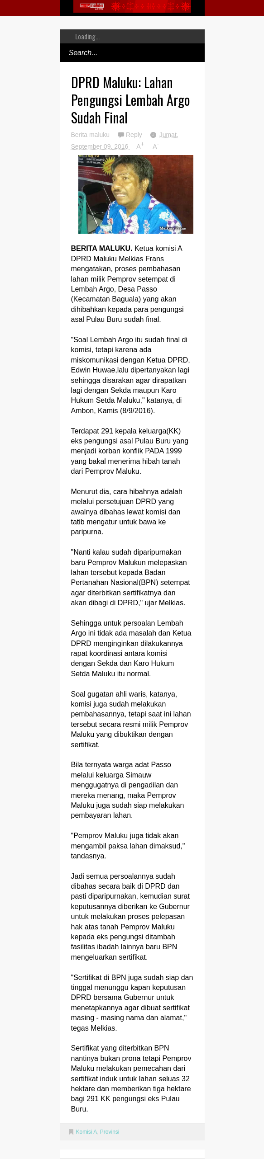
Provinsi (110, 1132)
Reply (135, 134)
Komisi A (86, 1132)
